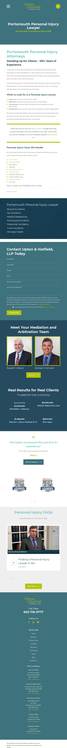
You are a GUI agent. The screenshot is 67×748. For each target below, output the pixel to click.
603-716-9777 (33, 612)
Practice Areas (33, 641)
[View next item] (35, 502)
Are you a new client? (14, 282)
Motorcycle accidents (16, 170)
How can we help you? (14, 288)
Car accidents (13, 160)
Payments (33, 648)
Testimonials (33, 651)
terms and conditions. (49, 307)
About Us (33, 375)
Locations (33, 644)
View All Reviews (34, 462)
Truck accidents (14, 172)
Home (33, 634)
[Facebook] (29, 623)
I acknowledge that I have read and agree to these (35, 307)
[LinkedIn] (33, 623)
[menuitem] (33, 210)
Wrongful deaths (14, 179)
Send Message (14, 313)
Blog (33, 658)
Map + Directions (33, 680)
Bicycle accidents (14, 162)
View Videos (33, 587)
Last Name (10, 265)
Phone (9, 271)
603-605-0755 (33, 708)
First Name (10, 260)
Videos (33, 655)
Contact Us (33, 661)
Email (8, 277)
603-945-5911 (33, 692)
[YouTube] (38, 623)
